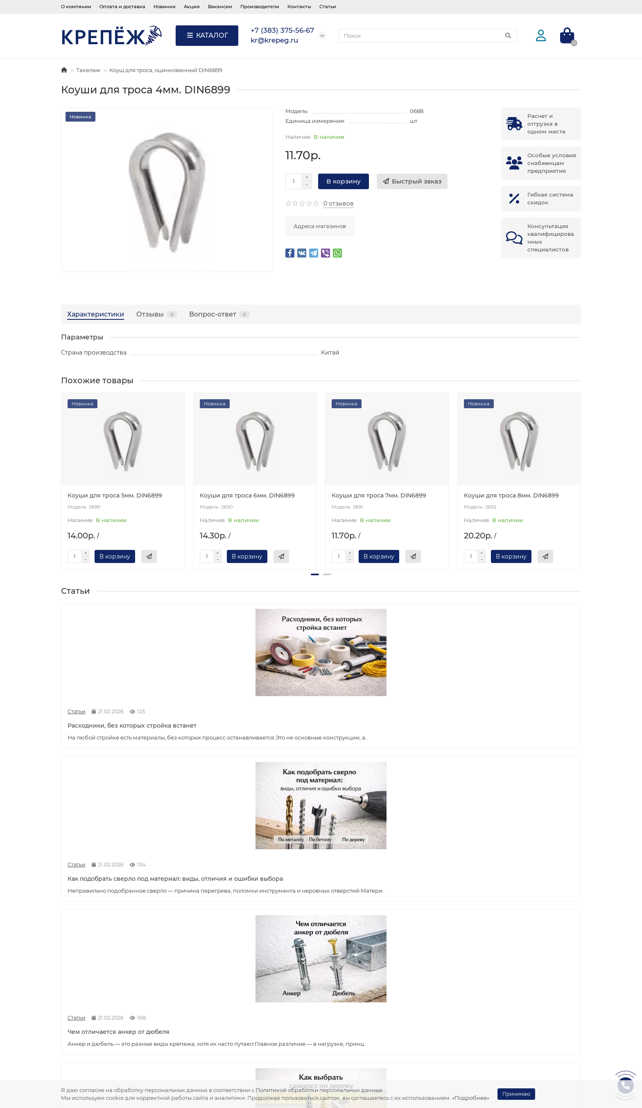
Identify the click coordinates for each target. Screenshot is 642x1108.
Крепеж (342, 1005)
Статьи (327, 6)
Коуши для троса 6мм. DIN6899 (247, 495)
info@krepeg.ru (487, 1027)
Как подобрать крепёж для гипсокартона (108, 910)
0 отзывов (338, 203)
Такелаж (88, 70)
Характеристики (95, 314)
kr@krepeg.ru (485, 1016)
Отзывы (156, 314)
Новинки (165, 6)
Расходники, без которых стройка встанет (119, 723)
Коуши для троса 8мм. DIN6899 (511, 495)
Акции (192, 6)
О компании (76, 6)
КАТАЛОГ (207, 35)
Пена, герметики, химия (365, 1016)
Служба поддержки (229, 989)
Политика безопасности (102, 1038)
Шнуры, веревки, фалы (364, 1071)
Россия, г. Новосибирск (500, 1059)
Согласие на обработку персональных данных (123, 1053)
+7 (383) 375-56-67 (491, 1005)
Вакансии (220, 6)
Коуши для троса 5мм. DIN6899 (115, 495)
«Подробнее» (470, 1097)
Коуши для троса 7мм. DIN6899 (379, 495)
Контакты (299, 6)
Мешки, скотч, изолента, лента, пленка (387, 1038)
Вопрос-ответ (219, 314)
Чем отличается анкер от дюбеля (383, 719)
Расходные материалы (364, 1027)
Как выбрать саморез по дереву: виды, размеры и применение (513, 723)
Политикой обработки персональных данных (318, 1090)
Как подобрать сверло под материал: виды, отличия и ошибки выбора (254, 727)
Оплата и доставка (122, 6)
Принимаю (516, 1094)
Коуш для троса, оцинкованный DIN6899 (165, 70)
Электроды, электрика (363, 1049)
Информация (85, 989)
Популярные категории (369, 989)
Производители (259, 6)
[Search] (428, 36)
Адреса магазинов (320, 226)
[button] (315, 574)
